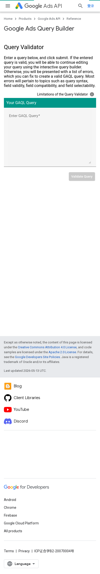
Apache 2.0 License (62, 352)
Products (25, 19)
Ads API (43, 6)
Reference (74, 19)
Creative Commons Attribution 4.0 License (47, 347)
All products (13, 531)
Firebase (10, 515)
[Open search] (80, 6)
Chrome (10, 508)
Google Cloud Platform (21, 523)
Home (8, 19)
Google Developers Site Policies (37, 357)
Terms (9, 551)
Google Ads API (49, 19)
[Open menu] (8, 6)
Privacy (24, 551)
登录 (90, 6)
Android (10, 500)
